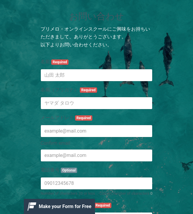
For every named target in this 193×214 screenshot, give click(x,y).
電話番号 (59, 170)
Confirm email (55, 143)
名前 (55, 62)
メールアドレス (66, 118)
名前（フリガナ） (69, 90)
